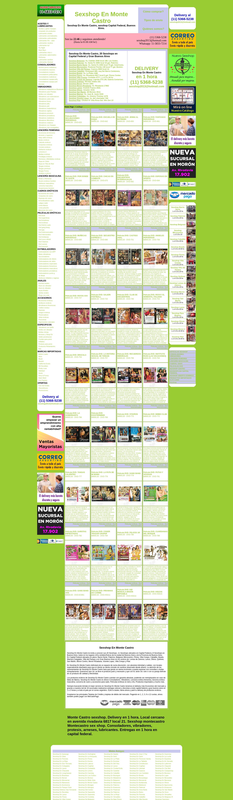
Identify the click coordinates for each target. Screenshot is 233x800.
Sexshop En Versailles (163, 794)
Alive (40, 356)
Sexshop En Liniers (85, 771)
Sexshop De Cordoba (86, 797)
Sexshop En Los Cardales (139, 773)
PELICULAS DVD (176, 366)
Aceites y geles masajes (47, 29)
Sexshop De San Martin (164, 790)
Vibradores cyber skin (46, 99)
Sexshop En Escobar (111, 761)
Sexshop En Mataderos (112, 778)
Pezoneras (42, 320)
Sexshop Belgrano (76, 61)
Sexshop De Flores (60, 797)
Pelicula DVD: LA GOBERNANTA (72, 414)
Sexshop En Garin (136, 756)
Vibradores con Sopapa (47, 125)
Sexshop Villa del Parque (79, 69)
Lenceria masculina (45, 186)
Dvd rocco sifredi (44, 239)
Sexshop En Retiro (136, 792)
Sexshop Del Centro (85, 790)
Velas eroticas (43, 317)
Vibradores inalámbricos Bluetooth (50, 89)
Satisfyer (41, 371)
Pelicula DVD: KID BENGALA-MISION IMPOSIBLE (125, 592)
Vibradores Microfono (46, 120)
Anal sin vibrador (44, 288)
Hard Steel (42, 378)
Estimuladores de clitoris (47, 259)
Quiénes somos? (153, 28)
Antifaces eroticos (44, 303)
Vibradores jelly (44, 104)
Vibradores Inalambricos (47, 108)
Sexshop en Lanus (111, 766)
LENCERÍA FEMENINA (178, 358)
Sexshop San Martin (77, 92)
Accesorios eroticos (45, 300)
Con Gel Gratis (43, 386)
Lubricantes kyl (43, 45)
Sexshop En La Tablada (138, 761)
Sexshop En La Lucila (163, 756)
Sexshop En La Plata (111, 759)
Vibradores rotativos (45, 123)
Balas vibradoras (44, 254)
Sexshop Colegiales (77, 96)
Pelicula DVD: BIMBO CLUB (155, 414)
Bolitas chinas (43, 332)
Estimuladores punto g (46, 273)
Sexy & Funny (43, 375)
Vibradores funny (44, 101)
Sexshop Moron (75, 84)
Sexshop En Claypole (163, 766)
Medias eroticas (44, 154)
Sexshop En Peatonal (112, 790)
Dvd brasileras (43, 220)
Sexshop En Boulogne (112, 775)
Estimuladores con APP (47, 252)
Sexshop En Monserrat (61, 780)
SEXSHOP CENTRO (177, 369)
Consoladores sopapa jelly (48, 79)
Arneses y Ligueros (45, 135)
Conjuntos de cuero (45, 196)
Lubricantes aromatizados (47, 36)
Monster (41, 84)
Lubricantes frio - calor (46, 40)
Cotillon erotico (43, 308)
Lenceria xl (42, 152)
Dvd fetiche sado (44, 225)
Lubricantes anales (45, 33)
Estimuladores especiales (47, 264)
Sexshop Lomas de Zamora (80, 80)
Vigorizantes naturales (46, 322)
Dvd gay (41, 230)
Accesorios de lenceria (46, 133)
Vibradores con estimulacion (48, 96)
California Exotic (44, 364)
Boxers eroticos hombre (47, 181)
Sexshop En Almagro (86, 785)
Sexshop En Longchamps (62, 773)
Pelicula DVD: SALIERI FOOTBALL (101, 296)
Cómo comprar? (153, 11)
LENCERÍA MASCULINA (179, 361)
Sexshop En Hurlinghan (87, 754)
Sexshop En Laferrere (163, 763)
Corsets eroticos (44, 147)
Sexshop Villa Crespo (78, 77)
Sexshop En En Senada (164, 761)
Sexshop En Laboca (85, 763)
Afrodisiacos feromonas (47, 305)
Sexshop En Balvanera (61, 782)
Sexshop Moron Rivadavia (80, 86)
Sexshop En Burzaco (163, 773)
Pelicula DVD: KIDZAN (152, 592)
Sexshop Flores (75, 75)
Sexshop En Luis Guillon (87, 775)
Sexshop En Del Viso (111, 763)
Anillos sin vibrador (45, 330)
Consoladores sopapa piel (47, 82)
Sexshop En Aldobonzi (138, 785)
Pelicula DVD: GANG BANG (129, 473)
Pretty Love (42, 368)
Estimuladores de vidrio (46, 261)
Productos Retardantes (46, 346)
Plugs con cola (43, 295)
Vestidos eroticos (44, 173)
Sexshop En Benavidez (163, 778)
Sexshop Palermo (76, 63)
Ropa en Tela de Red (46, 164)
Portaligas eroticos (45, 157)
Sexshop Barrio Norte (78, 65)
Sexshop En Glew (59, 756)
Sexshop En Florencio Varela (140, 759)
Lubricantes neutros (45, 43)
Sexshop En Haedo (111, 754)
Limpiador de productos (47, 31)
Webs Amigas (116, 751)
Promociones (43, 390)
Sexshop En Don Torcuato (62, 763)
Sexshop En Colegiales (61, 766)
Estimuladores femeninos (47, 266)
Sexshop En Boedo (137, 775)
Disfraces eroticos (44, 149)
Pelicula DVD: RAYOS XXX (76, 296)
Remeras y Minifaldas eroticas (49, 159)
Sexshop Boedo (75, 73)
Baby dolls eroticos (45, 137)
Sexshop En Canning (86, 773)
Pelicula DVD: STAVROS (127, 414)
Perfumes (41, 57)
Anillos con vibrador (45, 94)
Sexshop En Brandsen (61, 775)
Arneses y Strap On (45, 334)
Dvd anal (41, 215)
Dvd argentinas (43, 218)
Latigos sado (43, 203)
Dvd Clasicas (43, 242)
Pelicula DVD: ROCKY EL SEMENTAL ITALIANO (154, 296)
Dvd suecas (42, 244)
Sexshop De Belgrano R (164, 797)
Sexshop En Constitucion (139, 763)
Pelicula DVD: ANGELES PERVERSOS (153, 237)
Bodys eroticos (43, 140)
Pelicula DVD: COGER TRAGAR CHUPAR (100, 533)
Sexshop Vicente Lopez (79, 98)
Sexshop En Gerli (110, 756)
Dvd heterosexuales (45, 232)
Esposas (41, 310)
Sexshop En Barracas (163, 780)
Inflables (41, 342)
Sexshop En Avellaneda (138, 782)
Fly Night (41, 48)
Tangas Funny (43, 171)
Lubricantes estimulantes (47, 38)
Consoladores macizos (46, 70)
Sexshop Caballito (76, 71)
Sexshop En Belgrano (112, 780)
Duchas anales (43, 283)
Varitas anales (43, 293)
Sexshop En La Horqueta (87, 756)
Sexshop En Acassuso (112, 787)
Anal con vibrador (44, 286)
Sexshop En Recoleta (61, 792)
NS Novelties (43, 366)
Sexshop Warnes (76, 94)
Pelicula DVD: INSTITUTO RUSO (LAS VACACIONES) (154, 355)
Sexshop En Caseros (137, 771)
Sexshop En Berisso (85, 778)
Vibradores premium (45, 113)
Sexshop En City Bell (163, 768)
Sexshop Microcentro (78, 67)
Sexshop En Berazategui (139, 778)
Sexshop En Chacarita (61, 771)
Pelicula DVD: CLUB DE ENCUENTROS (127, 296)
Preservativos (43, 315)
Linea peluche (43, 208)
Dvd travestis (43, 246)
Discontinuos (43, 388)
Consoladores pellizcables (48, 74)
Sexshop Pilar (75, 100)
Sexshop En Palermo (111, 785)
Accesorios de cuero (45, 193)
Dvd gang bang (44, 227)
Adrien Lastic (43, 354)
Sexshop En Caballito (112, 773)
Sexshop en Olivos (162, 782)
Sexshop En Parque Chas (62, 787)
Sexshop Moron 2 (177, 329)
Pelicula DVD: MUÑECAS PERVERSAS (75, 237)
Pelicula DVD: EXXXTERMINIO (98, 414)
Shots (40, 373)
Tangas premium (44, 168)
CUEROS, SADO (176, 364)
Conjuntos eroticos (45, 145)
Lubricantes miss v (45, 52)
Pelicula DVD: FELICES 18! (128, 533)
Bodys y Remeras (44, 179)
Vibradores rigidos (45, 111)
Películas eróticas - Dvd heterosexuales (81, 110)
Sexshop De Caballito (137, 797)
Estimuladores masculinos (48, 268)
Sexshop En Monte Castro (101, 17)
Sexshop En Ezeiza (85, 761)
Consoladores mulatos (46, 72)
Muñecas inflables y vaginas (48, 278)
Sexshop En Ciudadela (86, 768)
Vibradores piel (43, 106)
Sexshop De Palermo (111, 792)
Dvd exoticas (43, 223)
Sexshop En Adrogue (86, 787)
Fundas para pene (45, 339)
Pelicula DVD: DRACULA (75, 355)
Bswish (41, 361)
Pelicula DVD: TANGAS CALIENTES (75, 473)
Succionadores (43, 256)
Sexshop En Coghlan (86, 766)
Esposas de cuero (45, 198)
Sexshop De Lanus (60, 794)
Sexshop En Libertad (137, 768)
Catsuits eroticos (44, 142)
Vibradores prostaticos (46, 115)
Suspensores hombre (46, 188)
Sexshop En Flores (85, 759)
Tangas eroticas (44, 166)
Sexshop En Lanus (59, 768)
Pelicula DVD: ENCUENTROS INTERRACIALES (124, 177)
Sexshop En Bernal (60, 778)
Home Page (69, 107)
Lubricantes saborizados (47, 55)
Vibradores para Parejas (47, 92)
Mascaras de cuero (45, 210)
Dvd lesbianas (43, 237)
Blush (40, 359)
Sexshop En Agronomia (163, 785)
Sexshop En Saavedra (86, 794)
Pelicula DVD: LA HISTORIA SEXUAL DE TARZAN (103, 355)
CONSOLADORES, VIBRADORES (177, 355)
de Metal (41, 275)
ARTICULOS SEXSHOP (179, 352)
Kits (39, 349)
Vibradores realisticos (46, 118)
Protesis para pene (45, 344)
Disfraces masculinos (46, 183)
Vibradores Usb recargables (48, 127)
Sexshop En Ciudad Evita (113, 768)
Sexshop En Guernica (163, 754)
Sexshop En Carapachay (164, 771)
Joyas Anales (43, 290)
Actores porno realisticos (47, 67)
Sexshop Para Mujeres (178, 314)
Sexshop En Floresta (60, 759)
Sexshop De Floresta (137, 794)
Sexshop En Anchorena (61, 785)
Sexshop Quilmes (76, 82)
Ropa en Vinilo (43, 161)
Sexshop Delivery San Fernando (64, 790)
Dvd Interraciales (44, 234)
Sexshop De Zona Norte (138, 790)
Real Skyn (42, 50)
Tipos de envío (153, 20)
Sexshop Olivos (75, 90)
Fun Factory (42, 380)
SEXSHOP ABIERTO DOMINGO (182, 375)
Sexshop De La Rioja (111, 794)
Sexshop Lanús (75, 88)
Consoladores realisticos (47, 77)
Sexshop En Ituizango (61, 754)
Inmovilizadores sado (46, 201)
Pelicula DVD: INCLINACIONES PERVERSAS (72, 118)
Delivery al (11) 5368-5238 (50, 398)
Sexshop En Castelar (111, 771)
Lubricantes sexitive (45, 60)
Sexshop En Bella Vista (86, 780)
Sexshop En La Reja (60, 761)
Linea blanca (43, 205)
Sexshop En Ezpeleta (163, 759)
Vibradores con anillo (46, 327)
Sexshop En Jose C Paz (138, 754)
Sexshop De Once (162, 792)
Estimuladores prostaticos (47, 271)
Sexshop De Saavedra (86, 792)
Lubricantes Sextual (45, 62)
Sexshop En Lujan (162, 775)
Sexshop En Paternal (137, 787)
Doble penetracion (45, 337)
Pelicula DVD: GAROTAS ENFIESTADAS (75, 533)
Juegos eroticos (44, 312)
